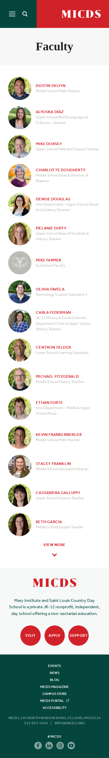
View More (54, 544)
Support (78, 635)
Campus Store (54, 693)
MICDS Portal (54, 700)
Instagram (60, 745)
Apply (54, 635)
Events (54, 666)
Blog (54, 679)
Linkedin (49, 745)
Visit (30, 635)
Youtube (71, 745)
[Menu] (12, 14)
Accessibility (55, 707)
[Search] (23, 14)
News (55, 672)
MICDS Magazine (54, 686)
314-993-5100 (36, 723)
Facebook (38, 745)
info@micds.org (70, 723)
